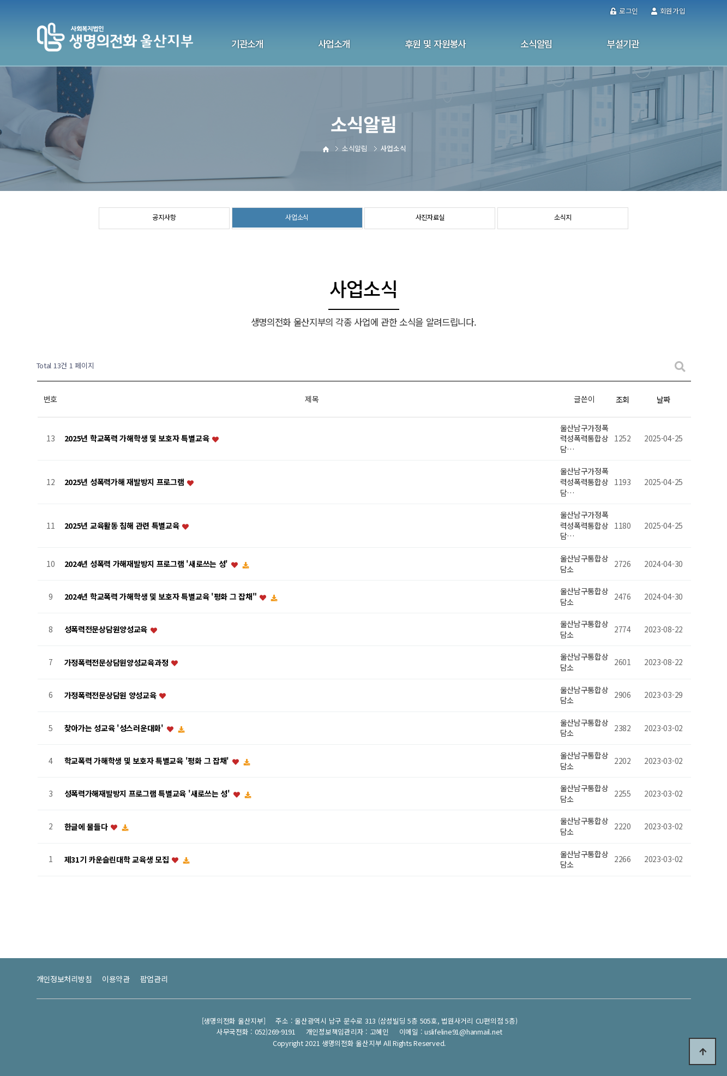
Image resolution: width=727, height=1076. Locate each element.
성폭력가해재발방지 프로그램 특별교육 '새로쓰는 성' (148, 793)
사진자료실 (430, 219)
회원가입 (668, 10)
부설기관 (623, 43)
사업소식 (297, 219)
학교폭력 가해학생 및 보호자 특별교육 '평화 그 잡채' (147, 761)
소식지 (563, 219)
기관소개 (247, 43)
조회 (622, 399)
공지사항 (164, 219)
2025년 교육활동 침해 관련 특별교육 (123, 525)
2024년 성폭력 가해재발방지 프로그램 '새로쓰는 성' (147, 563)
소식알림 (536, 43)
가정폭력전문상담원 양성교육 (111, 695)
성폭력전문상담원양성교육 (106, 629)
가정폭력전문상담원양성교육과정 (117, 662)
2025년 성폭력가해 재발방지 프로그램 (125, 482)
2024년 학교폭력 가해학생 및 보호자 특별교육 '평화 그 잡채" (161, 596)
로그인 (624, 10)
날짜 (663, 399)
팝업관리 (154, 978)
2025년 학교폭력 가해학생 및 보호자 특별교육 (137, 438)
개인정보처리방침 (64, 978)
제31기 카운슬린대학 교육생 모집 (117, 859)
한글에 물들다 (87, 826)
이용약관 (116, 978)
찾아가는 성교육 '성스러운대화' (115, 727)
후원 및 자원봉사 (435, 43)
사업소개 (334, 43)
